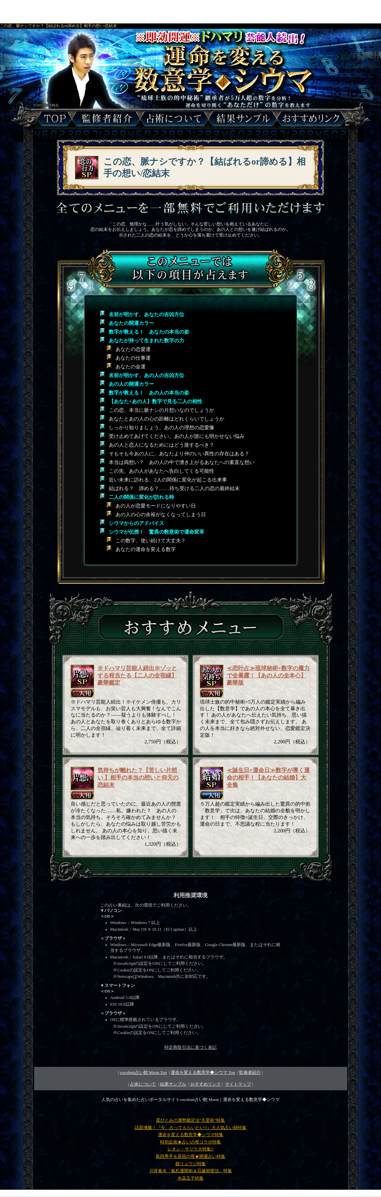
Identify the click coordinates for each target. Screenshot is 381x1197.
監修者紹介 (250, 1072)
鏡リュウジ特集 (190, 1164)
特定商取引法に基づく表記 (190, 1047)
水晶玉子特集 (190, 1178)
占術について (143, 1084)
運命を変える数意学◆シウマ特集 (190, 1134)
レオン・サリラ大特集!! (190, 1149)
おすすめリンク (206, 1084)
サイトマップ (238, 1084)
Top (203, 1072)
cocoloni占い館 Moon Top (143, 1072)
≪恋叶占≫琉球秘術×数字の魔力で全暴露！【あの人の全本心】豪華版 (268, 675)
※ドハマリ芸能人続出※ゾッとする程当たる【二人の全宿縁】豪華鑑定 (137, 675)
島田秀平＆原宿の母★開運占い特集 (190, 1156)
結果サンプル (173, 1084)
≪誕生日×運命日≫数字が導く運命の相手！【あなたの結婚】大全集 (268, 777)
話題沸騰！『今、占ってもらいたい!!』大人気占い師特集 (190, 1127)
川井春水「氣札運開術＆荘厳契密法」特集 (190, 1171)
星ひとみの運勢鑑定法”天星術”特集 (190, 1120)
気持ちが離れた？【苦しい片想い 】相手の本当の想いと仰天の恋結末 (137, 777)
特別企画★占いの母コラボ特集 (190, 1142)
